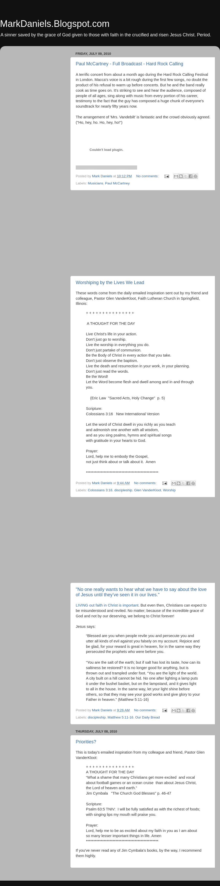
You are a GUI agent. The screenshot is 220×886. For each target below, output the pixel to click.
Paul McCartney (117, 183)
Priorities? (86, 741)
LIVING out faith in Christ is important (107, 605)
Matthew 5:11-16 (121, 717)
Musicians (95, 183)
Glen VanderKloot (147, 490)
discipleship (123, 490)
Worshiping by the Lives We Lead (110, 282)
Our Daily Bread (147, 717)
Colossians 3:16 (100, 490)
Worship (169, 490)
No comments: (147, 176)
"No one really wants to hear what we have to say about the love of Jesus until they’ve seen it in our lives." (141, 592)
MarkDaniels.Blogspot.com (54, 23)
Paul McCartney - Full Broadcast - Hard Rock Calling (129, 63)
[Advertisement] (143, 233)
